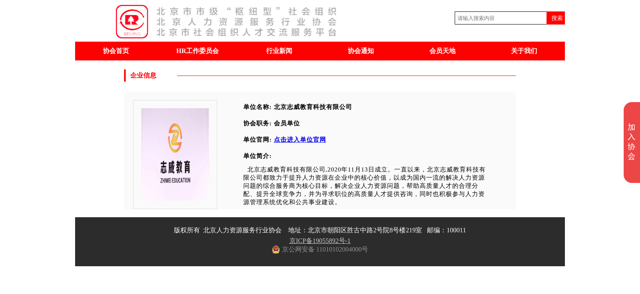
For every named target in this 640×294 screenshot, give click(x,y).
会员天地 (442, 50)
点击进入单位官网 (300, 139)
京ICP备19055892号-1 (320, 240)
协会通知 (361, 50)
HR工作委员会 (197, 50)
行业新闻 (279, 50)
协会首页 (116, 50)
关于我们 (524, 50)
